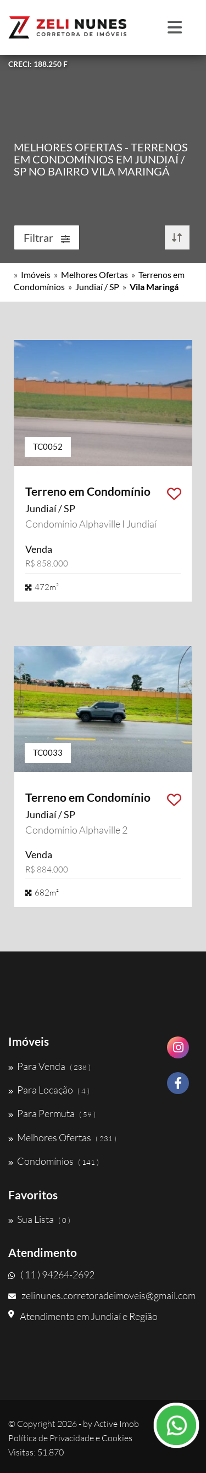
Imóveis (36, 274)
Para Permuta (52, 1113)
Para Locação (49, 1090)
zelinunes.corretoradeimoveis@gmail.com (102, 1295)
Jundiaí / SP (97, 286)
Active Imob (116, 1423)
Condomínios (53, 1161)
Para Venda (49, 1066)
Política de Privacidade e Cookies (70, 1437)
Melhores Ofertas (94, 274)
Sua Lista (39, 1219)
